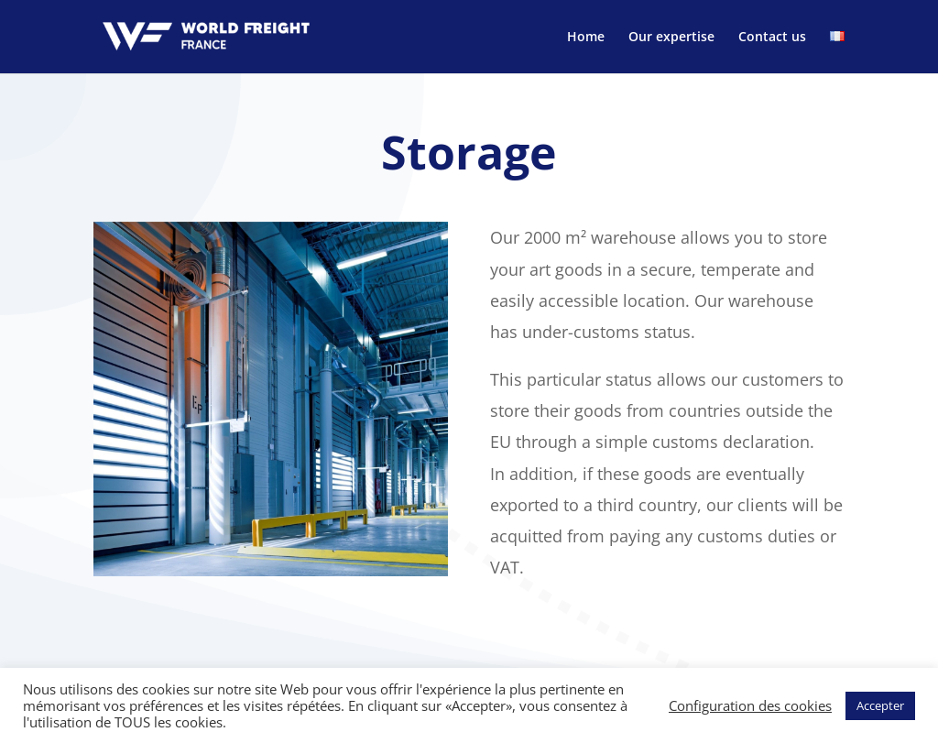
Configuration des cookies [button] (750, 705)
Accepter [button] (880, 705)
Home (586, 37)
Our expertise (671, 37)
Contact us (772, 37)
